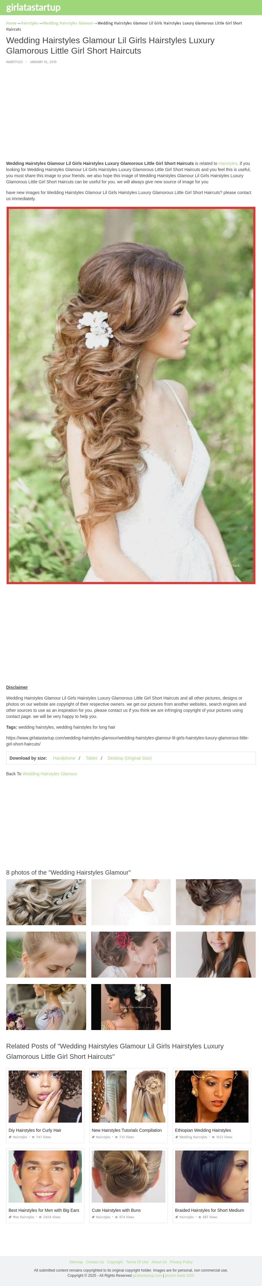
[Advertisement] (131, 113)
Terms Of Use (137, 1262)
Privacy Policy (181, 1262)
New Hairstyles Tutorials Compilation (127, 1130)
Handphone (64, 758)
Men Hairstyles (21, 1217)
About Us (159, 1262)
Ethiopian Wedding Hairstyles (203, 1130)
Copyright (115, 1262)
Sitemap (76, 1262)
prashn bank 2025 (180, 1275)
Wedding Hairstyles (191, 1137)
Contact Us (95, 1262)
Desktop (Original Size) (130, 758)
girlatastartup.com (147, 1275)
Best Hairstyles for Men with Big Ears (44, 1210)
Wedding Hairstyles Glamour (49, 773)
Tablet (91, 758)
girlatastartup (33, 7)
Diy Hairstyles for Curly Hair (35, 1130)
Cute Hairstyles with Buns (116, 1210)
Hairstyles (14, 62)
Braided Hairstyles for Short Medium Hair (214, 1210)
